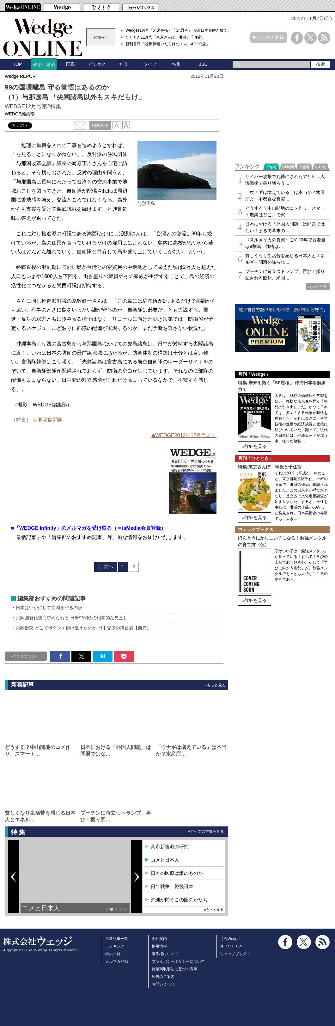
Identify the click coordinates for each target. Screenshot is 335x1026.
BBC (203, 64)
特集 (176, 64)
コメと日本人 (41, 908)
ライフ (149, 64)
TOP (17, 64)
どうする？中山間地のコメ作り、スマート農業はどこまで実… (285, 211)
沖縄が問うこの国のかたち (179, 899)
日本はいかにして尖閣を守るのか (49, 607)
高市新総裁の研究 (170, 846)
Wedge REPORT (21, 76)
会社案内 (159, 938)
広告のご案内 (163, 976)
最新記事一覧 (116, 938)
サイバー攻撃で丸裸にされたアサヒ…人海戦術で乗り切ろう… (285, 180)
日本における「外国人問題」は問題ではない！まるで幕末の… (285, 227)
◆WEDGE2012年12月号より (183, 435)
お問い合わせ (163, 984)
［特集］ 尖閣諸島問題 (37, 420)
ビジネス (97, 64)
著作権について (165, 954)
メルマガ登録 (270, 37)
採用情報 (159, 946)
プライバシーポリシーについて (178, 961)
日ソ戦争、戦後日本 (172, 886)
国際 (70, 64)
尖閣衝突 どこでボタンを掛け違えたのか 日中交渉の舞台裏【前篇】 (83, 627)
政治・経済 (44, 64)
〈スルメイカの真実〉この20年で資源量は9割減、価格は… (285, 243)
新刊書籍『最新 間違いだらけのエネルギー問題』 (167, 44)
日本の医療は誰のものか (177, 873)
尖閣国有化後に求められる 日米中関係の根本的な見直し (72, 617)
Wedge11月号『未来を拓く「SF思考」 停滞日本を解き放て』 (178, 30)
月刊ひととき (231, 946)
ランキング (114, 946)
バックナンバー (26, 656)
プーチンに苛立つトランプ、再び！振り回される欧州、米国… (285, 275)
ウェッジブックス (235, 954)
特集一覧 (112, 954)
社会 (123, 64)
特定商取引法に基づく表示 (174, 969)
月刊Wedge (230, 938)
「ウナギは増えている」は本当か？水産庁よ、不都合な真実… (285, 195)
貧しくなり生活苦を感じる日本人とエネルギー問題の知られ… (285, 259)
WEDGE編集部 (20, 113)
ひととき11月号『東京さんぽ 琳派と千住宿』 (165, 37)
